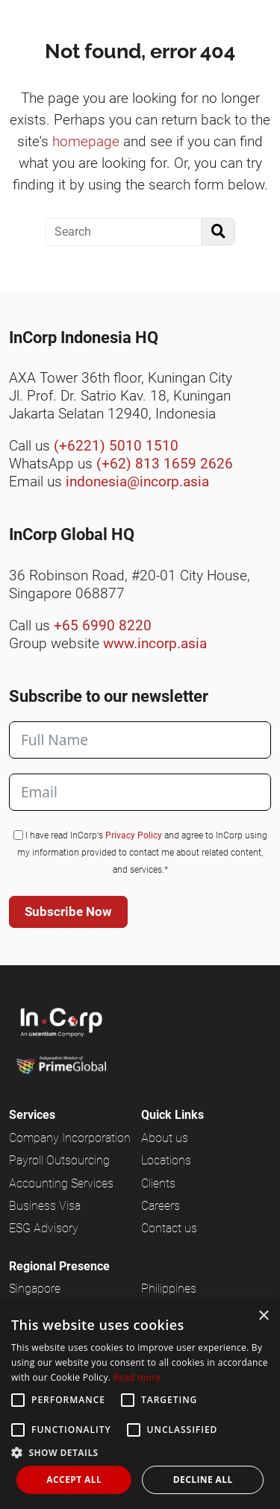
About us (164, 1138)
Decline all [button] (203, 1479)
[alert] (140, 1404)
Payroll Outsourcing (59, 1160)
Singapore (34, 1288)
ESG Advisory (43, 1228)
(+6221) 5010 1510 (116, 445)
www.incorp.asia (155, 643)
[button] (140, 1452)
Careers (160, 1206)
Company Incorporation (70, 1138)
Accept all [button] (74, 1479)
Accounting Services (61, 1183)
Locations (166, 1160)
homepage (85, 141)
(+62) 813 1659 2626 (164, 463)
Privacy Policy (133, 835)
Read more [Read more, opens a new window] (137, 1377)
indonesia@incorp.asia (137, 481)
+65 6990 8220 (103, 625)
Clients (158, 1183)
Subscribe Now (68, 911)
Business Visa (45, 1206)
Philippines (168, 1288)
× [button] (263, 1316)
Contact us (169, 1228)
